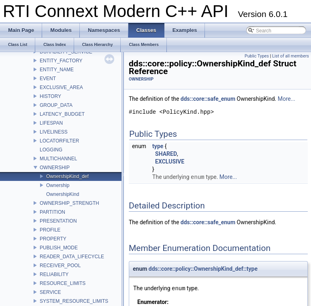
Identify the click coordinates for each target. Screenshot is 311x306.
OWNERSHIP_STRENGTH (69, 203)
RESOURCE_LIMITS (62, 283)
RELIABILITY (54, 274)
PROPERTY (53, 239)
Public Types (257, 56)
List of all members (290, 56)
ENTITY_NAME (57, 69)
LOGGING (51, 150)
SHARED (166, 154)
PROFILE (50, 230)
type (157, 146)
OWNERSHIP (55, 167)
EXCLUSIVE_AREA (61, 87)
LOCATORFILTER (59, 141)
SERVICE (50, 292)
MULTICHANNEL (58, 159)
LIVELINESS (54, 132)
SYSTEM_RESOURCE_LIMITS (74, 301)
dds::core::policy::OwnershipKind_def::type (203, 269)
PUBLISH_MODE (59, 248)
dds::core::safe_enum (208, 99)
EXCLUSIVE (169, 161)
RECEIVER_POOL (60, 265)
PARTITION (52, 212)
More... (286, 99)
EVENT (48, 78)
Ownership (57, 185)
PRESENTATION (58, 221)
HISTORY (50, 96)
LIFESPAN (51, 123)
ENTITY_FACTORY (61, 61)
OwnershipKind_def (67, 176)
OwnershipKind (62, 194)
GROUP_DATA (56, 105)
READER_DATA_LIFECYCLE (72, 256)
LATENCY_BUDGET (62, 114)
